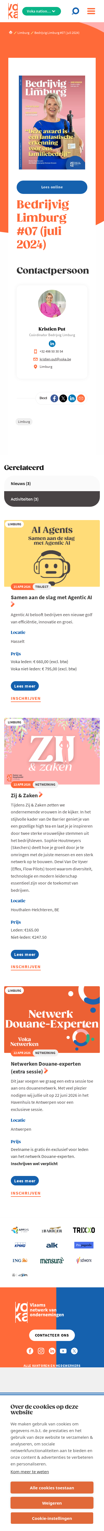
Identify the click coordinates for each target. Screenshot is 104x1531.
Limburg (24, 421)
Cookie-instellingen (52, 1518)
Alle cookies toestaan (52, 1487)
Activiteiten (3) (25, 499)
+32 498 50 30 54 (48, 351)
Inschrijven (26, 698)
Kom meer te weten (30, 1471)
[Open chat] (77, 11)
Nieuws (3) (21, 483)
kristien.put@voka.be (52, 359)
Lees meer (24, 687)
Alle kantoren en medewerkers (52, 1365)
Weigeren (52, 1503)
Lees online (52, 186)
